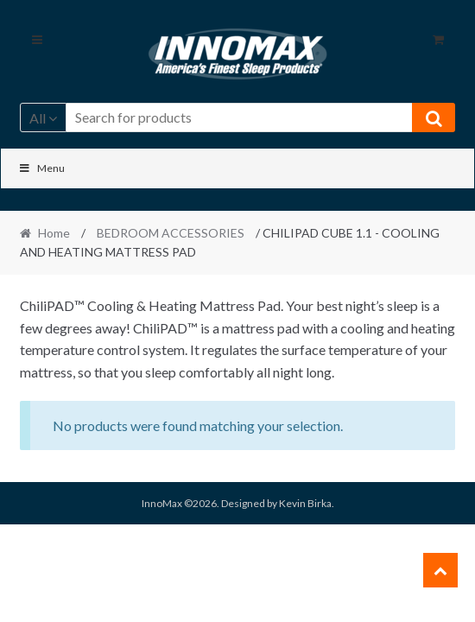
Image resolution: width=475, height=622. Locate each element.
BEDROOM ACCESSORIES (170, 232)
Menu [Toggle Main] (42, 168)
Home (54, 232)
